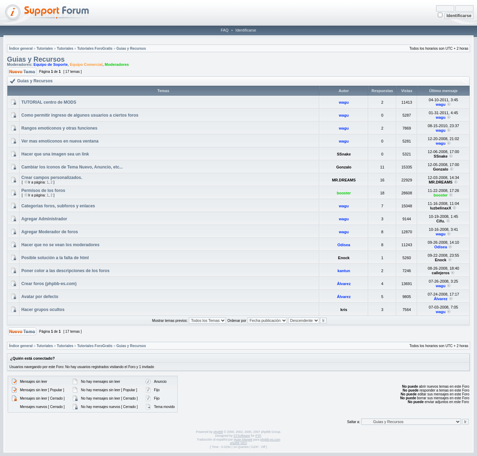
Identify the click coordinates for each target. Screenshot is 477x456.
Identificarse (245, 30)
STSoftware (242, 435)
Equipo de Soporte (51, 64)
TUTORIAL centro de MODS (48, 102)
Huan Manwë (243, 439)
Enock (344, 258)
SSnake (344, 154)
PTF (258, 435)
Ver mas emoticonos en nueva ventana (60, 141)
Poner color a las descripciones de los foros (65, 270)
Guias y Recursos (131, 48)
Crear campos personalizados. (51, 177)
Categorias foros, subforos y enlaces (58, 205)
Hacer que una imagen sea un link (55, 154)
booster (344, 193)
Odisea (343, 245)
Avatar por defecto (39, 296)
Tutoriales (44, 48)
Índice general (21, 48)
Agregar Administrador (44, 218)
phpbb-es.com (270, 439)
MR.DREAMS (344, 180)
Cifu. (440, 221)
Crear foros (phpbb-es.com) (49, 283)
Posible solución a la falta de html (55, 257)
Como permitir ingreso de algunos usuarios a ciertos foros (79, 115)
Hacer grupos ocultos (42, 309)
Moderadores (117, 64)
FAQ (224, 30)
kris (343, 310)
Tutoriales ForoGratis (95, 48)
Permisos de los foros (43, 190)
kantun (343, 271)
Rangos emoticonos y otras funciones (59, 128)
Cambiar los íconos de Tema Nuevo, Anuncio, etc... (72, 167)
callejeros (441, 273)
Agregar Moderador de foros (49, 231)
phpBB (218, 432)
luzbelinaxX (440, 208)
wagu (344, 102)
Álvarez (344, 284)
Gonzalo (343, 167)
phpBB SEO (238, 443)
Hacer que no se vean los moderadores (60, 244)
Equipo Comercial (86, 64)
